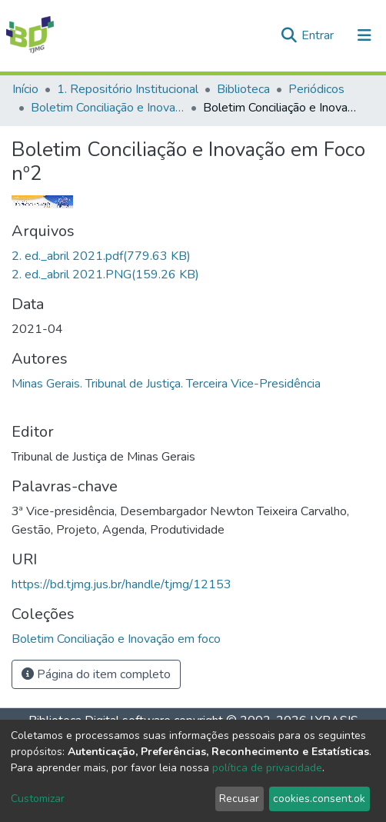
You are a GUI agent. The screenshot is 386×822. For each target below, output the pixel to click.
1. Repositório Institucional (127, 89)
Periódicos (316, 89)
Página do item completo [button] (96, 674)
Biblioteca (243, 89)
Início (25, 89)
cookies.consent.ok (319, 798)
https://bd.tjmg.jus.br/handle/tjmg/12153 (121, 584)
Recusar (239, 798)
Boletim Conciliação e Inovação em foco (108, 107)
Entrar (319, 35)
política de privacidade (267, 767)
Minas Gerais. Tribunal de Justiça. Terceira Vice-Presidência (166, 383)
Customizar (38, 798)
